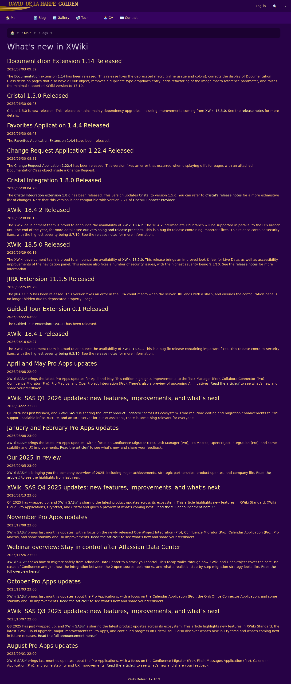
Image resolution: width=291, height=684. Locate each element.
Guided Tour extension (32, 324)
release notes (253, 111)
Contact (129, 18)
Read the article (224, 383)
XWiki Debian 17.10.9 (143, 679)
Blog (40, 18)
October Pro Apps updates (44, 581)
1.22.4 (67, 165)
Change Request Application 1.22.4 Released (70, 150)
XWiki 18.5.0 (215, 111)
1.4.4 (71, 140)
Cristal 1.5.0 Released (38, 96)
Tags (44, 33)
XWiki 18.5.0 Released (38, 244)
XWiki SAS (15, 379)
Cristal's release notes (223, 195)
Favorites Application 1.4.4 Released (58, 125)
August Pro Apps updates (42, 646)
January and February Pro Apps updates (63, 428)
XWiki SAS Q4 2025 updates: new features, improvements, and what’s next (113, 487)
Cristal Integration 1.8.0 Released (54, 180)
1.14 (61, 76)
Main (12, 18)
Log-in (261, 6)
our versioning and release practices (113, 230)
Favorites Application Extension (40, 140)
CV (108, 18)
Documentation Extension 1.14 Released (64, 61)
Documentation (27, 76)
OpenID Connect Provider (153, 200)
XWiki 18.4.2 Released (38, 210)
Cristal (12, 111)
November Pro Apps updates (47, 517)
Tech (82, 18)
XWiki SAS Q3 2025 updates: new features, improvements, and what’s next (113, 611)
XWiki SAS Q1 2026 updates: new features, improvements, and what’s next (113, 398)
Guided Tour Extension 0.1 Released (58, 309)
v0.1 (58, 324)
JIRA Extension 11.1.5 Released (50, 279)
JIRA (17, 294)
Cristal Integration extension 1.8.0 (42, 195)
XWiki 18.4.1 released (37, 334)
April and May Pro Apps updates (52, 363)
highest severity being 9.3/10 (55, 353)
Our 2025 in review (34, 457)
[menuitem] (12, 18)
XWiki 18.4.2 (132, 225)
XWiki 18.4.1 (132, 349)
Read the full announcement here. (184, 507)
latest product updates (121, 413)
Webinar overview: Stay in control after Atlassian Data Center (93, 547)
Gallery (61, 18)
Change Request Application (37, 165)
